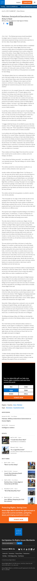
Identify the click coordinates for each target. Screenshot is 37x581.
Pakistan (19, 405)
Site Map (4, 556)
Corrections (11, 553)
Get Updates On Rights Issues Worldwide (18, 540)
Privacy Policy (19, 553)
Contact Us (5, 553)
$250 (11, 390)
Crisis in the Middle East (12, 6)
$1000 (11, 394)
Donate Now (27, 2)
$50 (11, 387)
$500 (26, 390)
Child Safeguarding (12, 556)
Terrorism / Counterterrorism (15, 408)
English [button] (18, 2)
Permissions (26, 553)
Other (26, 394)
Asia (14, 405)
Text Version (21, 556)
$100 (26, 387)
